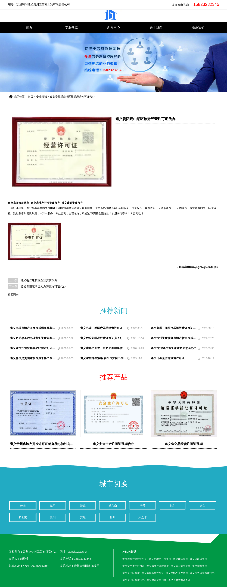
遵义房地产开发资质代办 (45, 202)
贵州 (113, 517)
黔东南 (112, 505)
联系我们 (198, 27)
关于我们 (156, 27)
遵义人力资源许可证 (179, 580)
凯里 (53, 505)
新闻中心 (113, 27)
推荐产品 (113, 377)
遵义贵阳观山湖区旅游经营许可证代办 (72, 96)
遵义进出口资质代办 (133, 580)
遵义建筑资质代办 (72, 202)
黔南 (23, 505)
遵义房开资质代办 (18, 202)
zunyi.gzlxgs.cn (200, 267)
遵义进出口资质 (198, 558)
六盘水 (142, 517)
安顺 (83, 517)
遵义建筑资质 (180, 558)
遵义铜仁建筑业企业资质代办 (39, 280)
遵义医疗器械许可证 (153, 573)
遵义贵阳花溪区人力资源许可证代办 (43, 286)
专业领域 (71, 27)
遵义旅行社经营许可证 (134, 558)
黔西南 (23, 517)
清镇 (83, 505)
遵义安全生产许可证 (133, 565)
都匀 (172, 505)
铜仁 (202, 505)
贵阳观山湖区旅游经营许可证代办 (67, 208)
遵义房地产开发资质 (160, 558)
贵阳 (53, 517)
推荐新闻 (113, 310)
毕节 (142, 505)
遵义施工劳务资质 (180, 565)
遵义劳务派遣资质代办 (202, 573)
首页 (29, 27)
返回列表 (13, 294)
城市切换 (113, 483)
